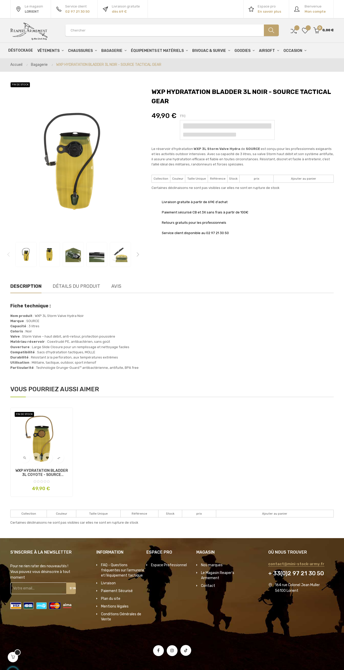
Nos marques (212, 565)
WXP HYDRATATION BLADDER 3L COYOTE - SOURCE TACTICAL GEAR (41, 473)
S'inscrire (73, 588)
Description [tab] (25, 286)
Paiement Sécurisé (117, 591)
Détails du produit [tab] (76, 286)
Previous (8, 254)
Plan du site (110, 598)
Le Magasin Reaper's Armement (217, 575)
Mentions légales (115, 606)
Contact (208, 586)
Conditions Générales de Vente (121, 616)
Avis (116, 286)
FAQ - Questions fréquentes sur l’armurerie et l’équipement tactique (122, 570)
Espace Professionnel (169, 565)
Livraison (108, 583)
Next (137, 254)
